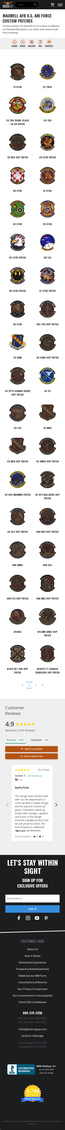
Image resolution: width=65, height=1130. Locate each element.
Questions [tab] (36, 739)
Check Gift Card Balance (32, 1002)
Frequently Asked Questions (32, 969)
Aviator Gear (15, 1121)
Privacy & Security (51, 1121)
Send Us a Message (33, 1035)
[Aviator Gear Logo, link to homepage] (8, 5)
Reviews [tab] (11, 739)
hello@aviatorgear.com (33, 1029)
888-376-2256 (32, 1013)
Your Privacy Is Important (32, 989)
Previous (7, 804)
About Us (32, 949)
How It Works (33, 956)
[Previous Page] (22, 685)
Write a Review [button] (33, 749)
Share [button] (21, 831)
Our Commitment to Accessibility (33, 995)
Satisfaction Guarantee (32, 962)
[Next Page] (42, 685)
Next (56, 804)
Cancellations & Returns (32, 982)
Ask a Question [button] (33, 756)
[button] (35, 836)
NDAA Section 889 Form (32, 975)
